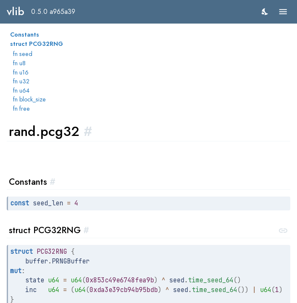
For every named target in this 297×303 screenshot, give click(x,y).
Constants (24, 34)
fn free (21, 108)
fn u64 (21, 90)
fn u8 (19, 63)
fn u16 (21, 72)
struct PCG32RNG (36, 44)
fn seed (22, 54)
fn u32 (21, 81)
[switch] (265, 12)
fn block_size (29, 99)
